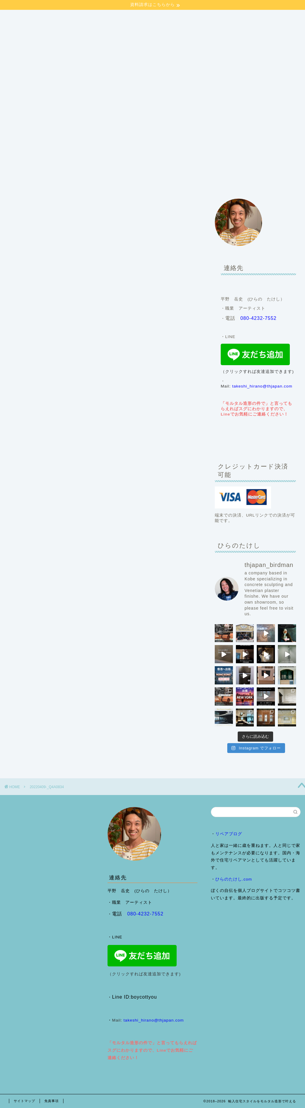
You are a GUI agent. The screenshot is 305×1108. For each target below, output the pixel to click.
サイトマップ (24, 1101)
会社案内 (49, 170)
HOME (19, 170)
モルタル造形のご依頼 (141, 170)
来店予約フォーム (30, 182)
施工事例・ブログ (89, 170)
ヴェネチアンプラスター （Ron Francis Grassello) (227, 170)
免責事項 (51, 1101)
